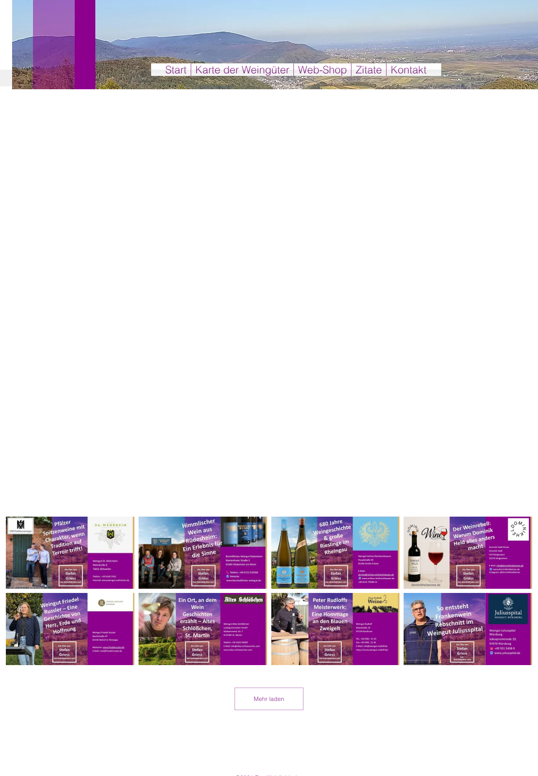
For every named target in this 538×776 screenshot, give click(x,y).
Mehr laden (269, 699)
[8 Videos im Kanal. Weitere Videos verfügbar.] (269, 591)
